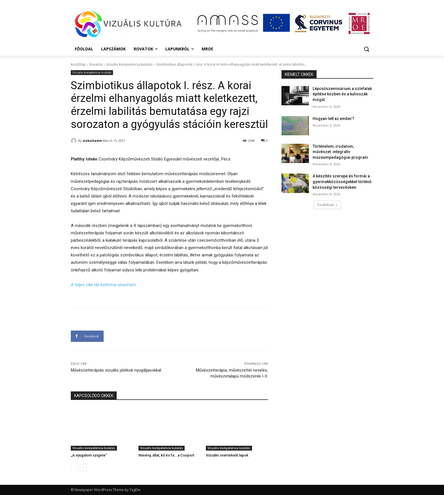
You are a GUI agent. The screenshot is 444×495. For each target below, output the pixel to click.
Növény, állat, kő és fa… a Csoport (166, 455)
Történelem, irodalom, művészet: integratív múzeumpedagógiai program (340, 152)
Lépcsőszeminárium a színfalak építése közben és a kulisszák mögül (342, 94)
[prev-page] (74, 467)
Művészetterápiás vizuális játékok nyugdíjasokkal (116, 370)
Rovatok (96, 64)
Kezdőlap (78, 64)
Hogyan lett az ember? (333, 118)
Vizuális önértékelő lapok (227, 455)
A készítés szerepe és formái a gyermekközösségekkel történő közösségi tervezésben (342, 181)
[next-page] (83, 467)
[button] (366, 49)
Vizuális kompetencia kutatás (129, 64)
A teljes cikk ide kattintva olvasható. (104, 284)
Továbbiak (327, 204)
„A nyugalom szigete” (89, 455)
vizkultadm (92, 140)
